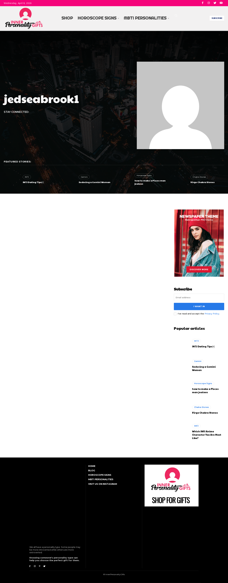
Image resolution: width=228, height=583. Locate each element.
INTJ (27, 177)
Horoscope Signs (144, 175)
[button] (175, 15)
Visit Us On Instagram (102, 484)
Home (91, 466)
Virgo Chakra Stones (202, 182)
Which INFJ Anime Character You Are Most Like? (206, 435)
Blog (91, 470)
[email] (199, 297)
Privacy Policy (212, 313)
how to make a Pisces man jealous (150, 182)
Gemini (84, 177)
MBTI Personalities (100, 479)
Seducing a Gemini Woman (94, 182)
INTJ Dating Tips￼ (33, 182)
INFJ (196, 426)
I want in (199, 306)
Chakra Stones (199, 177)
